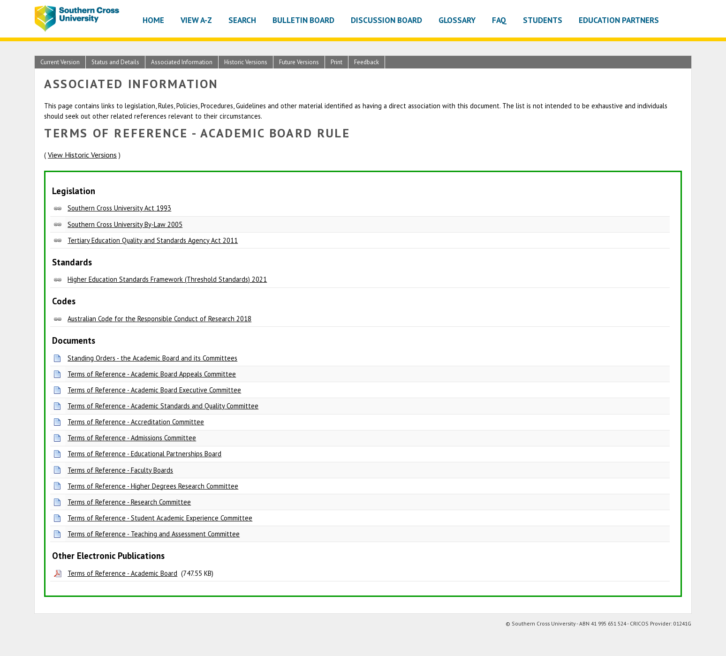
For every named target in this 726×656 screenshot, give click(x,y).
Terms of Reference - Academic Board (122, 573)
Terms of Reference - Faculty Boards (120, 470)
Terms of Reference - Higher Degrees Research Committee (153, 486)
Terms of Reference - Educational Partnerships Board (144, 453)
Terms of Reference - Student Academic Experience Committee (160, 517)
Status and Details (115, 62)
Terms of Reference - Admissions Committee (132, 437)
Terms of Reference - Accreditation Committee (136, 421)
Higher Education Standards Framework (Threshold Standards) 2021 (167, 279)
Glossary (457, 20)
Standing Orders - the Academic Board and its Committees (152, 358)
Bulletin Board (303, 20)
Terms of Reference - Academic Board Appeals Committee (152, 373)
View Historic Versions (82, 154)
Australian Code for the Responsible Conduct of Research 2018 (159, 318)
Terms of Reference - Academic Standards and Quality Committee (163, 405)
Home (153, 20)
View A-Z (196, 20)
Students (542, 20)
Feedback (366, 62)
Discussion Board (386, 20)
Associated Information (181, 62)
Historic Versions (245, 62)
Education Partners (619, 20)
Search (242, 20)
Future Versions (299, 62)
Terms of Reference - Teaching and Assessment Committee (154, 533)
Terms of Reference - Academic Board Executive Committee (154, 389)
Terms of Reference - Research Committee (129, 502)
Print (336, 62)
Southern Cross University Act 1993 (119, 208)
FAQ (499, 20)
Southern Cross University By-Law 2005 (125, 224)
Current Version (60, 62)
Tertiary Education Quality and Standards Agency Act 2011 (153, 240)
